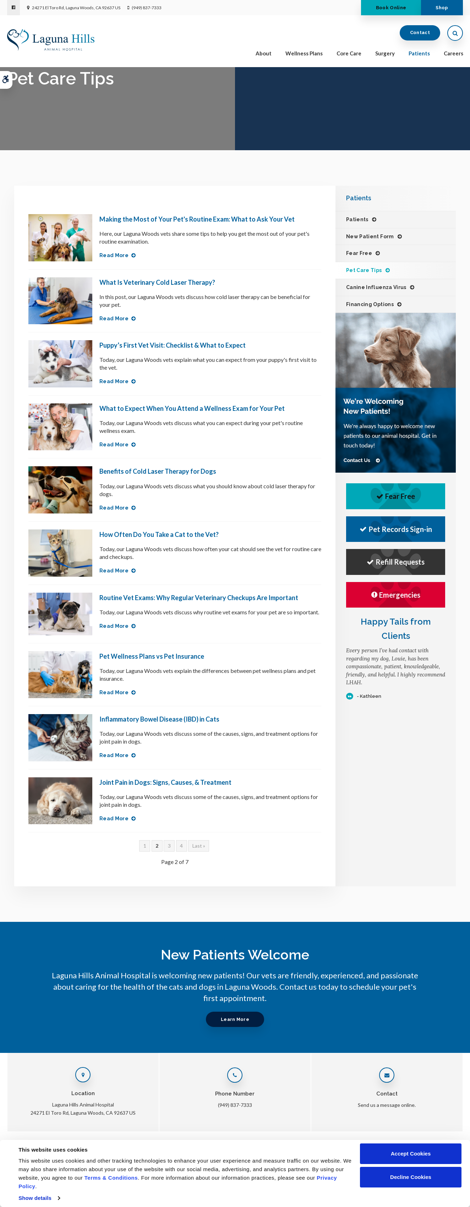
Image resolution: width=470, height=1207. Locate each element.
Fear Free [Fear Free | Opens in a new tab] (395, 496)
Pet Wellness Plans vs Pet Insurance (151, 656)
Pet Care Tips (364, 270)
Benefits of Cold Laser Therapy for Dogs (157, 471)
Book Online (388, 7)
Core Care (349, 54)
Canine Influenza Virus (376, 287)
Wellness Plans (304, 54)
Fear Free (359, 253)
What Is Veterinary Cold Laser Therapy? (157, 282)
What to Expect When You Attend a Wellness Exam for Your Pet (192, 408)
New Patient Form (370, 236)
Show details (34, 1198)
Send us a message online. (387, 1105)
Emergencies (395, 595)
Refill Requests (396, 562)
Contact (420, 33)
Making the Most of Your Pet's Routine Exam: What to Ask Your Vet (197, 219)
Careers (453, 54)
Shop (441, 7)
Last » (198, 846)
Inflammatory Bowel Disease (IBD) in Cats (159, 719)
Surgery (385, 54)
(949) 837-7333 (147, 7)
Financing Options (370, 304)
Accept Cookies (411, 1154)
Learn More (235, 1019)
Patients (419, 54)
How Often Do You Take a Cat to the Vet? (159, 534)
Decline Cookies (410, 1177)
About (264, 54)
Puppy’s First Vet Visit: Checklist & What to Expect (172, 345)
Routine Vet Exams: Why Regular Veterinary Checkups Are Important (198, 598)
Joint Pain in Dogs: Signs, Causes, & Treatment (165, 782)
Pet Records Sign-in (396, 529)
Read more (114, 255)
